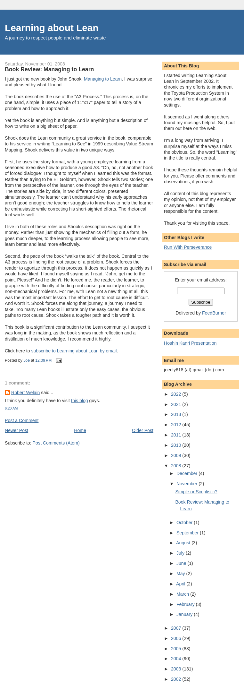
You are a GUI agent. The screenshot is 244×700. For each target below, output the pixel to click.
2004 (176, 658)
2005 (176, 648)
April (181, 583)
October (185, 522)
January (185, 614)
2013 (176, 414)
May (181, 573)
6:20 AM (11, 408)
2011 (176, 434)
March (183, 594)
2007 (176, 628)
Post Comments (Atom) (56, 442)
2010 (176, 445)
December (187, 473)
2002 (176, 679)
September (188, 532)
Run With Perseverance (188, 247)
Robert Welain (25, 392)
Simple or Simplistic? (196, 491)
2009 (176, 455)
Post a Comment (21, 420)
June (182, 563)
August (183, 542)
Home (80, 430)
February (186, 604)
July (181, 553)
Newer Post (16, 430)
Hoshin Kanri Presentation (190, 343)
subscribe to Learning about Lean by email (74, 350)
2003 (176, 668)
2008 (176, 465)
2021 (176, 404)
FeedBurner (214, 312)
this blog (79, 400)
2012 (176, 424)
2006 (176, 638)
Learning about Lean (52, 27)
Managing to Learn (103, 79)
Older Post (142, 430)
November (187, 483)
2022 (176, 394)
